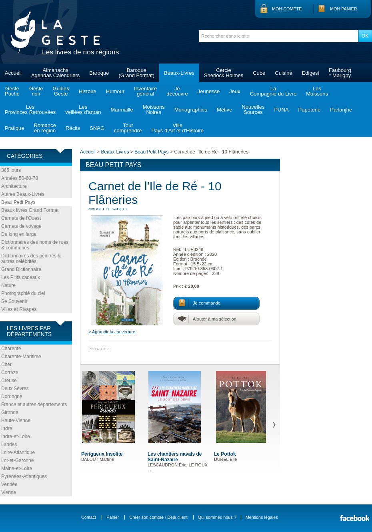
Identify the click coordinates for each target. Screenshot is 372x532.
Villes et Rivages (19, 309)
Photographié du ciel (23, 293)
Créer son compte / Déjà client (158, 517)
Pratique (14, 128)
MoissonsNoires (154, 109)
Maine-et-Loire (16, 468)
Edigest (310, 73)
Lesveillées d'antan (83, 109)
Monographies (190, 110)
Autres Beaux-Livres (22, 194)
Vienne (8, 492)
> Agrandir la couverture (111, 331)
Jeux (234, 91)
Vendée (9, 484)
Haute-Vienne (15, 420)
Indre (6, 428)
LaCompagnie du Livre (273, 91)
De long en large (18, 234)
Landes (9, 444)
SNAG (97, 128)
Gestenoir (36, 91)
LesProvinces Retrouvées (30, 109)
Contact (88, 517)
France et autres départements (34, 404)
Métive (224, 110)
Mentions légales (262, 517)
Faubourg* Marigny (340, 72)
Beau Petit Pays (18, 202)
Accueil (13, 73)
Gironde (9, 412)
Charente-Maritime (21, 356)
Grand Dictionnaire (21, 269)
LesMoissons (317, 91)
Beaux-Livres (179, 73)
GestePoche (12, 91)
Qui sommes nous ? (217, 517)
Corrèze (9, 372)
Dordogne (11, 396)
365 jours (11, 170)
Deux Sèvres (15, 388)
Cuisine (283, 73)
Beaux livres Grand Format (29, 210)
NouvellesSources (253, 109)
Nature (8, 285)
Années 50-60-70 (19, 178)
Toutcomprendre (128, 127)
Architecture (14, 186)
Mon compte (287, 8)
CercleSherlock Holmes (223, 72)
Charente (11, 348)
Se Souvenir (14, 301)
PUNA (281, 110)
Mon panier (343, 8)
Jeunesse (209, 91)
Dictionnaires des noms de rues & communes (34, 245)
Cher (6, 364)
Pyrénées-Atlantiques (24, 476)
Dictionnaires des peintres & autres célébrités (31, 258)
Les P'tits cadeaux (20, 277)
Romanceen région (45, 127)
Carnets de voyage (21, 226)
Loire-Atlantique (18, 452)
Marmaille (121, 110)
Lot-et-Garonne (17, 460)
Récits (73, 128)
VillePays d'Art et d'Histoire (177, 127)
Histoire (87, 91)
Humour (115, 91)
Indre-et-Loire (15, 436)
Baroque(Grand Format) (136, 72)
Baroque (99, 73)
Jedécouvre (177, 91)
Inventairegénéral (145, 91)
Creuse (9, 380)
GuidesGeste (61, 91)
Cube (259, 73)
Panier (112, 517)
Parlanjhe (341, 110)
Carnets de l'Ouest (21, 218)
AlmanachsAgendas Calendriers (55, 72)
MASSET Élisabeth (108, 209)
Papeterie (309, 110)
